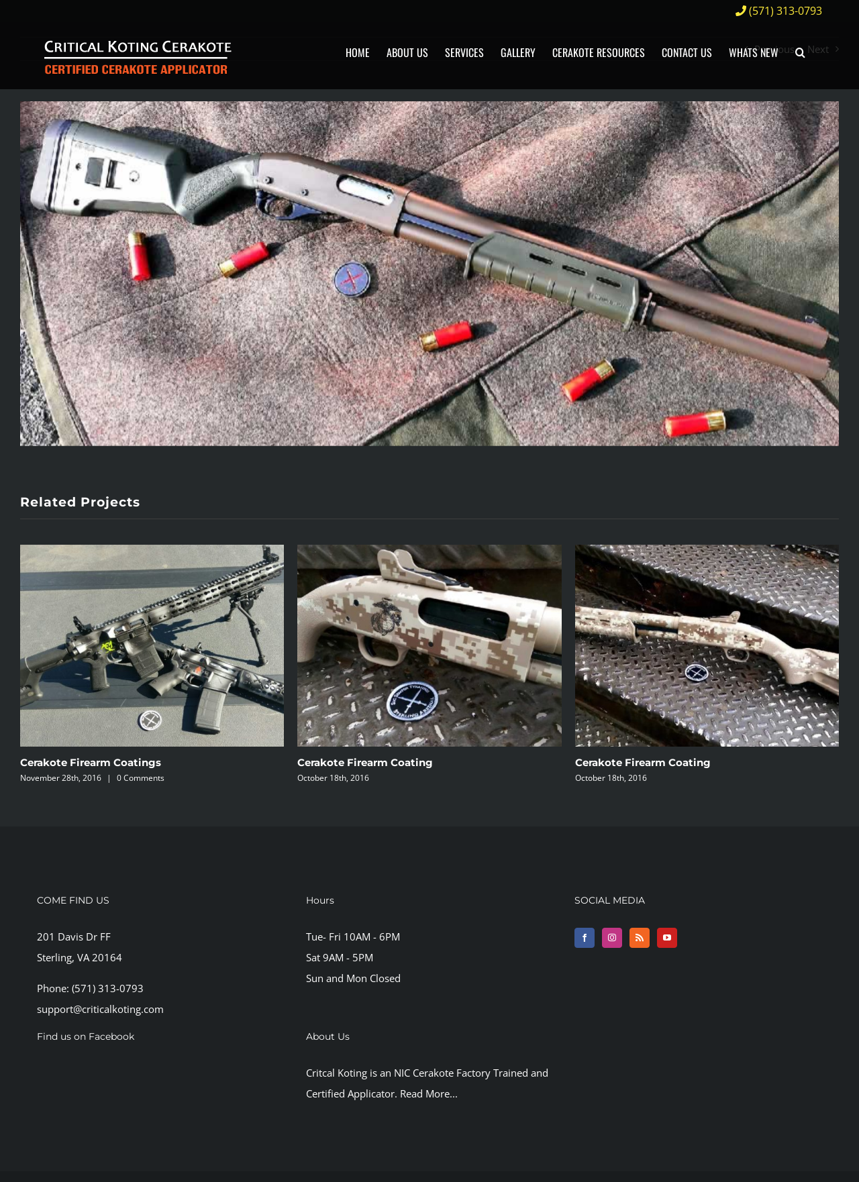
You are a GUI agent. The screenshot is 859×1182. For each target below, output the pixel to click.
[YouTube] (667, 938)
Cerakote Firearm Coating (365, 762)
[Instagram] (612, 938)
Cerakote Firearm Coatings (90, 762)
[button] (800, 52)
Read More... (429, 1093)
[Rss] (639, 938)
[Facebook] (584, 938)
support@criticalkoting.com (100, 1009)
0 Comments (140, 778)
